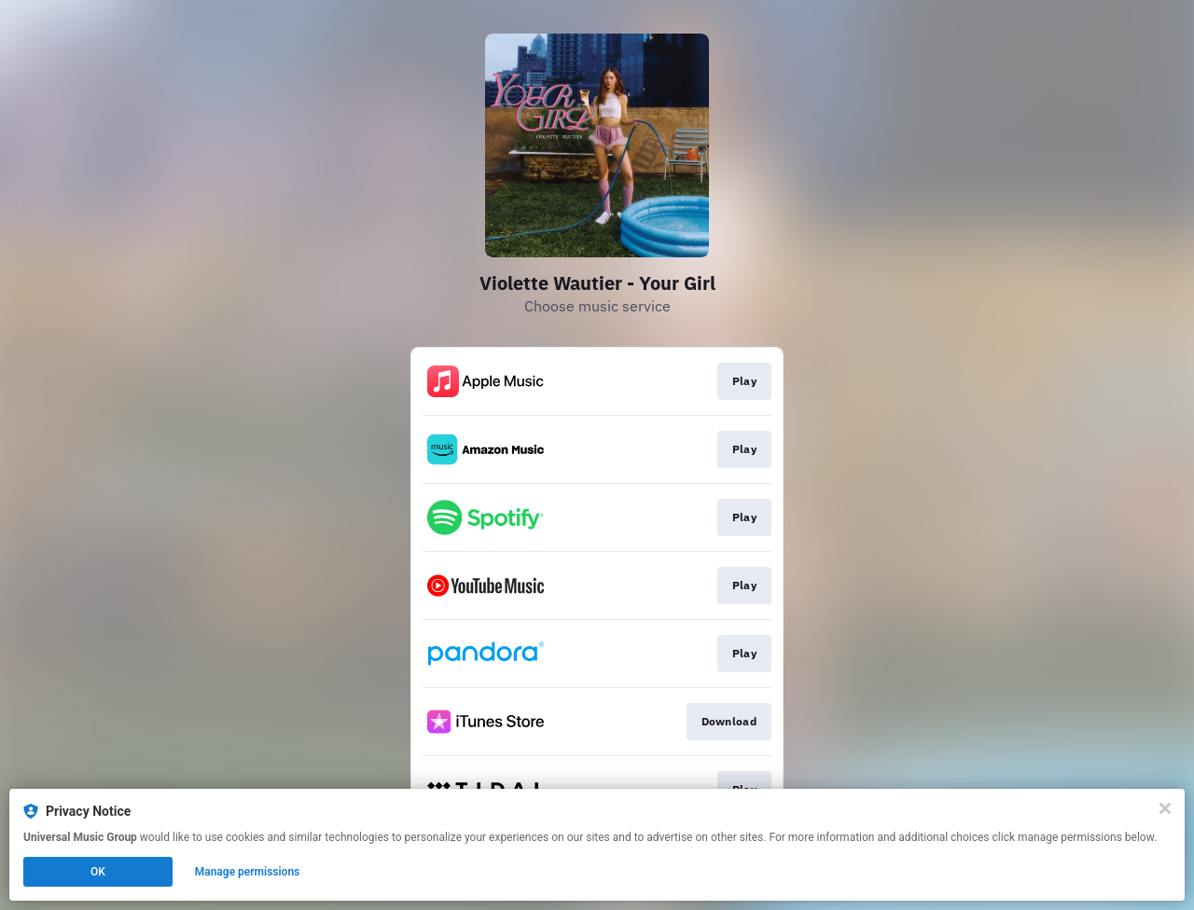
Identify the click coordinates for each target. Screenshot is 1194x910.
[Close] (1165, 808)
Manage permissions (247, 871)
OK (97, 871)
